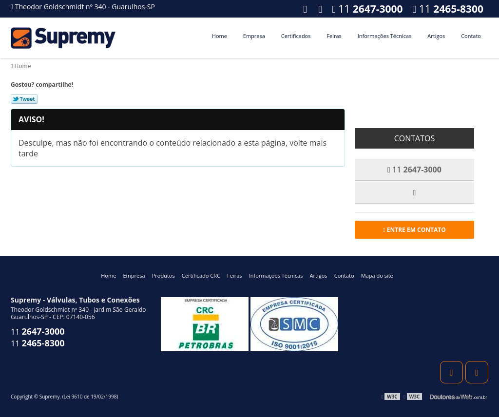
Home (219, 35)
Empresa (254, 35)
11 (448, 9)
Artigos (436, 35)
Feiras (333, 35)
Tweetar (24, 99)
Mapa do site (377, 275)
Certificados (296, 35)
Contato (471, 35)
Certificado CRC (201, 275)
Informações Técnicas (385, 35)
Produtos (163, 275)
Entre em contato (414, 230)
